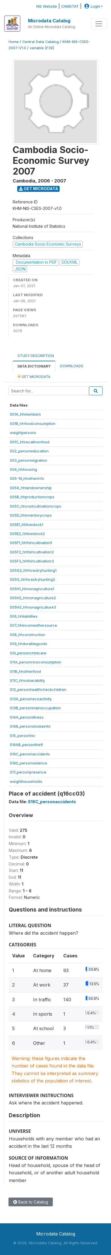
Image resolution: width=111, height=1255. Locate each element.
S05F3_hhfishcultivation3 (32, 561)
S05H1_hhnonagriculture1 (32, 588)
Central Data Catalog (40, 42)
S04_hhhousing (23, 469)
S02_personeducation (29, 451)
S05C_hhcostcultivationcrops (35, 506)
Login (91, 6)
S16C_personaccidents (30, 754)
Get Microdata (38, 188)
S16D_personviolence (28, 763)
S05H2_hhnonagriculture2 (33, 598)
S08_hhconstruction (27, 634)
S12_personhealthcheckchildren (38, 689)
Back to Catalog (30, 1202)
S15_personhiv (22, 735)
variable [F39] (42, 48)
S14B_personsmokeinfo (30, 726)
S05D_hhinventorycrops (31, 515)
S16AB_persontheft (26, 744)
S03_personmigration (28, 460)
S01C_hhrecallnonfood (29, 442)
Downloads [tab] (71, 366)
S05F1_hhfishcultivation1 (31, 542)
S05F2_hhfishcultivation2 (32, 552)
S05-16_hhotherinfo (27, 478)
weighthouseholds (26, 781)
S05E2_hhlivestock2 (27, 533)
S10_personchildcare (28, 653)
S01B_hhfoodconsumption (32, 423)
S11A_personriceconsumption (35, 662)
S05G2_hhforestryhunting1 (33, 570)
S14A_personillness (26, 717)
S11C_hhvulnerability (27, 680)
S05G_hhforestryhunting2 (32, 579)
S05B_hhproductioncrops (32, 497)
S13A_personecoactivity (31, 699)
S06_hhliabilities (24, 616)
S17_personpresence (28, 772)
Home (13, 42)
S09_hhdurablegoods (28, 643)
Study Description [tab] (36, 356)
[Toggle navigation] (99, 23)
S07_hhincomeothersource (33, 625)
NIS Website (46, 6)
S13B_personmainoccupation (35, 708)
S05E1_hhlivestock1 (26, 524)
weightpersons (23, 432)
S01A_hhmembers (25, 414)
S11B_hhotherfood (25, 671)
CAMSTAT (70, 6)
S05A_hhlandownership (31, 487)
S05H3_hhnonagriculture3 (33, 607)
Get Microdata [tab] (34, 376)
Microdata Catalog (49, 20)
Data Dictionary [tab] (34, 366)
